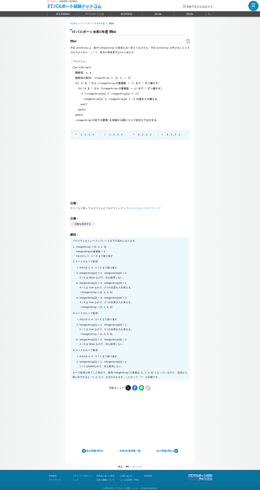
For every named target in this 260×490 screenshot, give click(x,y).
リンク (76, 480)
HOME (73, 23)
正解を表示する (83, 224)
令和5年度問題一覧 (130, 451)
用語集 (189, 14)
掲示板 (158, 14)
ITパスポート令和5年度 (93, 23)
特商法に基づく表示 (105, 476)
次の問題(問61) (165, 451)
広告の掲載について (105, 480)
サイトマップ (55, 480)
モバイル (137, 466)
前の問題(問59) (94, 451)
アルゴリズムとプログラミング (143, 208)
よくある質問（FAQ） (130, 480)
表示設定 (148, 476)
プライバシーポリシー (83, 476)
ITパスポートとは (95, 14)
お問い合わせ (126, 476)
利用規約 (53, 476)
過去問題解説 (63, 14)
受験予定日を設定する (199, 6)
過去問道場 (126, 14)
